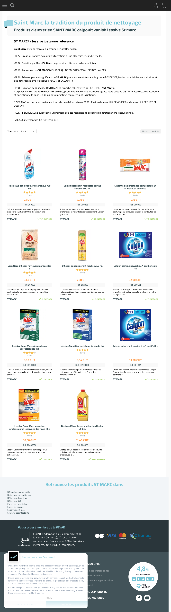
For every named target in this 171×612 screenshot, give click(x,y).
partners (24, 566)
